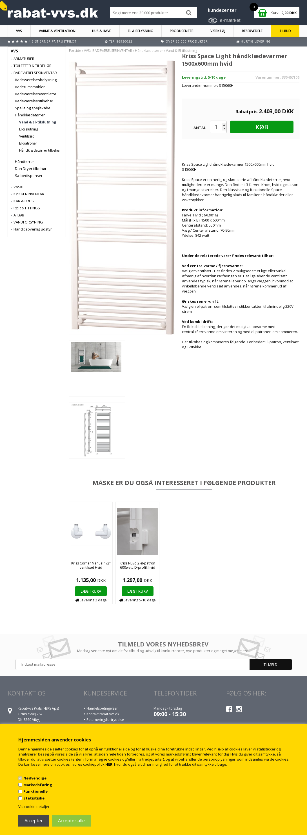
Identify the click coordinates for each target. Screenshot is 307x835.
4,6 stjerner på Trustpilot (52, 41)
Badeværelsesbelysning (36, 79)
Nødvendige (34, 778)
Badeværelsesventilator (35, 93)
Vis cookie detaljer (34, 806)
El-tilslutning (28, 129)
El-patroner (28, 143)
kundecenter (222, 10)
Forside (75, 50)
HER (108, 764)
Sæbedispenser (29, 175)
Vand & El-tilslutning (37, 122)
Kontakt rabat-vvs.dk (102, 714)
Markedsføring (37, 784)
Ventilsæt (26, 136)
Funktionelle (35, 791)
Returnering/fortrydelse (105, 719)
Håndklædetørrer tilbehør (40, 150)
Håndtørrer (24, 161)
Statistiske (34, 798)
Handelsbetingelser (102, 708)
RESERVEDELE (252, 30)
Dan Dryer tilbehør (30, 168)
